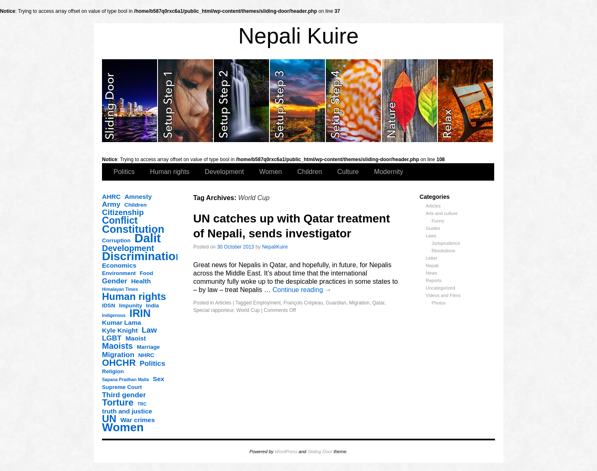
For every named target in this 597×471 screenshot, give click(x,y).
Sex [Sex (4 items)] (159, 378)
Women (270, 171)
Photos (439, 302)
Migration (359, 303)
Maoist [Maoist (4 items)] (136, 338)
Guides (433, 228)
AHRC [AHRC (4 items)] (111, 196)
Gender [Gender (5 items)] (114, 281)
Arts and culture (442, 213)
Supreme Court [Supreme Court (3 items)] (122, 387)
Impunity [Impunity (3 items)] (130, 305)
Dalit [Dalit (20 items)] (147, 238)
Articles (433, 205)
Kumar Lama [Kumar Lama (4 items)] (121, 322)
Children (309, 171)
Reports (434, 280)
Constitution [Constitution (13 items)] (133, 229)
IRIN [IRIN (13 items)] (139, 313)
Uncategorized (440, 287)
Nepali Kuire (298, 36)
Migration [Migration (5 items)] (118, 354)
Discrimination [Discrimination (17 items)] (142, 256)
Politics (124, 171)
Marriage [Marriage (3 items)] (148, 347)
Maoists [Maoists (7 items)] (117, 346)
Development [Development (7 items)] (128, 248)
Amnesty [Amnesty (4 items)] (138, 196)
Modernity (388, 171)
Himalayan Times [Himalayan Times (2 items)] (120, 289)
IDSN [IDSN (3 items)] (108, 305)
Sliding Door (320, 451)
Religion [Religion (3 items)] (113, 371)
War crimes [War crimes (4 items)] (137, 419)
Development (224, 171)
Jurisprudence (446, 243)
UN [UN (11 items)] (109, 419)
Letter (431, 258)
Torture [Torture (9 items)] (117, 402)
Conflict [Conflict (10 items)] (120, 220)
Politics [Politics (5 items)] (152, 363)
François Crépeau (303, 303)
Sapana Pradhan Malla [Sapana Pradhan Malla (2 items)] (125, 379)
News (431, 273)
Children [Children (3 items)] (135, 205)
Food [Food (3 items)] (146, 273)
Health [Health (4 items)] (141, 281)
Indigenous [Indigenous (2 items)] (114, 315)
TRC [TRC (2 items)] (142, 403)
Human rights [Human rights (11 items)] (134, 296)
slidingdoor (130, 100)
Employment (267, 303)
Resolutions (443, 250)
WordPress (286, 451)
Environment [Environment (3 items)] (119, 273)
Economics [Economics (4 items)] (119, 265)
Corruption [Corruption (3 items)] (116, 240)
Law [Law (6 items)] (149, 330)
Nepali (432, 265)
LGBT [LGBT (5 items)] (111, 338)
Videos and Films (443, 295)
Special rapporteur (213, 310)
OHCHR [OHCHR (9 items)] (119, 363)
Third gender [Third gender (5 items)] (124, 395)
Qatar (378, 303)
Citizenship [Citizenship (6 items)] (123, 212)
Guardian (336, 303)
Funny (438, 220)
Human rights (169, 171)
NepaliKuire (275, 247)
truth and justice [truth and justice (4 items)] (127, 411)
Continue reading (301, 289)
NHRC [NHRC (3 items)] (146, 355)
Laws (431, 235)
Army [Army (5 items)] (111, 204)
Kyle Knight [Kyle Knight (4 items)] (120, 330)
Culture (348, 171)
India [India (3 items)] (152, 305)
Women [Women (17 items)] (123, 427)
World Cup (248, 310)
